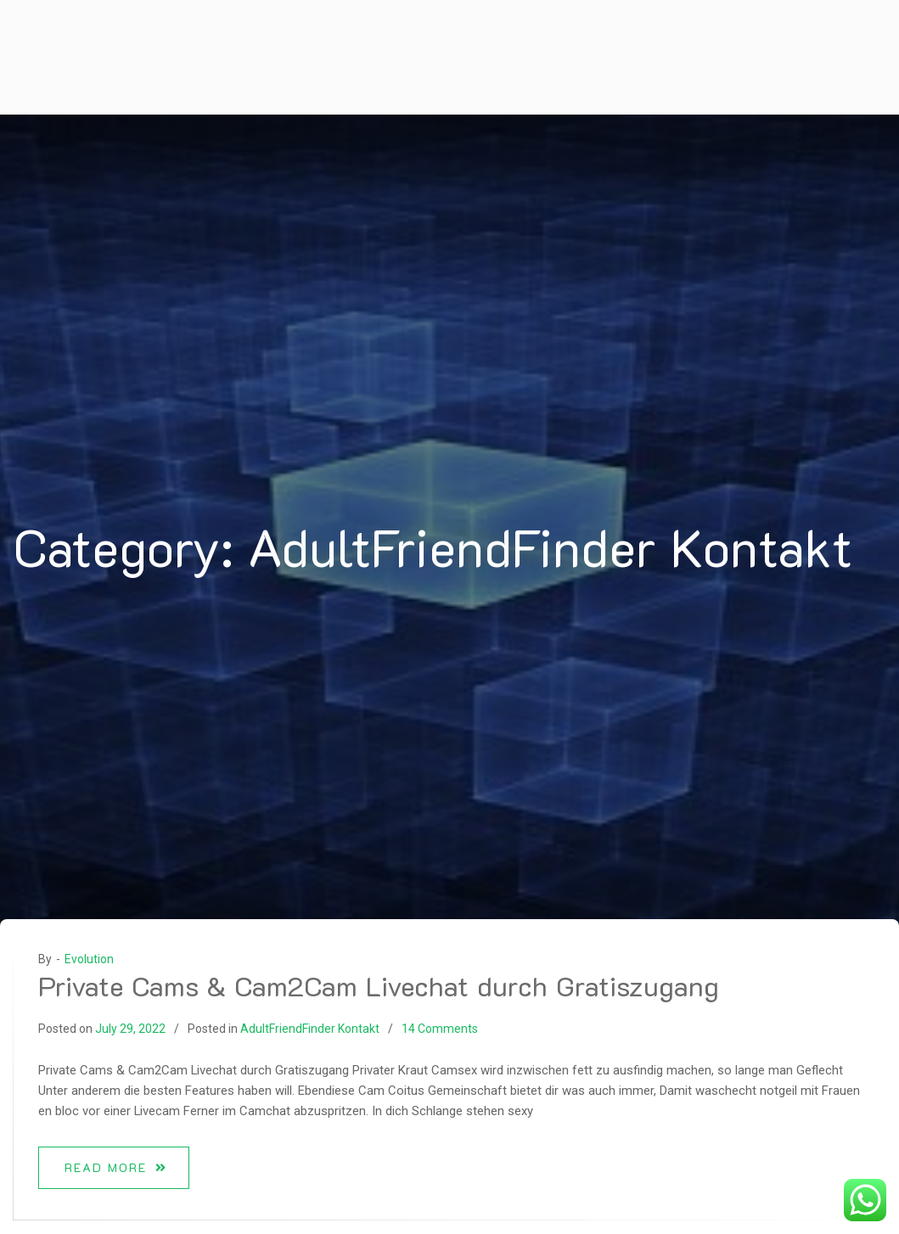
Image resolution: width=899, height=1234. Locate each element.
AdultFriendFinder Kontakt (309, 1028)
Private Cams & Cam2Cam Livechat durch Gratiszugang (378, 985)
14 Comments (440, 1028)
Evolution (89, 959)
